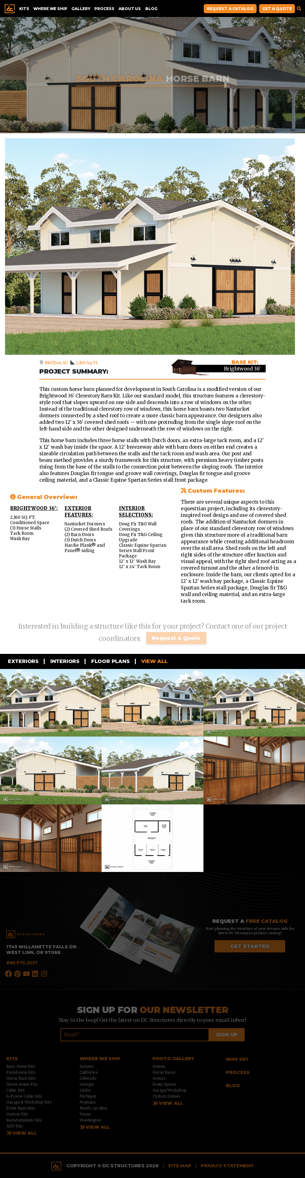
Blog (151, 8)
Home (10, 9)
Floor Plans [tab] (110, 661)
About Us (130, 8)
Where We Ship (50, 8)
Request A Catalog (230, 8)
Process (104, 8)
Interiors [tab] (64, 661)
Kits (24, 8)
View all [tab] (154, 661)
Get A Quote (277, 8)
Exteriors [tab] (22, 661)
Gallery (80, 8)
